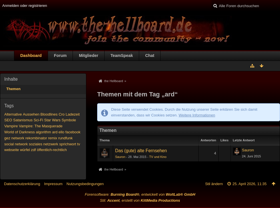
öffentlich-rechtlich (52, 150)
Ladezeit (73, 114)
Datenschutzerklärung (22, 184)
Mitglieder (88, 55)
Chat (149, 55)
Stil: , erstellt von (140, 200)
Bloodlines (49, 114)
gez (7, 138)
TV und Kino (158, 157)
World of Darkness (19, 132)
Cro (62, 114)
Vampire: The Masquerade (41, 126)
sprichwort (67, 144)
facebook (73, 132)
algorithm (43, 132)
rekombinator (36, 138)
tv (78, 144)
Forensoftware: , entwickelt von (140, 194)
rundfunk (65, 138)
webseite (11, 150)
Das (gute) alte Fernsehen (141, 150)
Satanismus (23, 120)
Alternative (13, 114)
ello (61, 132)
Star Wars (52, 120)
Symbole (68, 120)
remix (52, 138)
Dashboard (31, 55)
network (18, 138)
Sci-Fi (38, 120)
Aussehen (31, 114)
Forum (60, 55)
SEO (8, 120)
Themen (13, 89)
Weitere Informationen (197, 115)
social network (16, 144)
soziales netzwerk (43, 144)
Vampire (11, 126)
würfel (25, 150)
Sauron (120, 157)
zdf (33, 150)
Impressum (53, 184)
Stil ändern (214, 184)
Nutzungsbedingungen (85, 184)
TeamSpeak (122, 55)
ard (54, 132)
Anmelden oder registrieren (24, 5)
